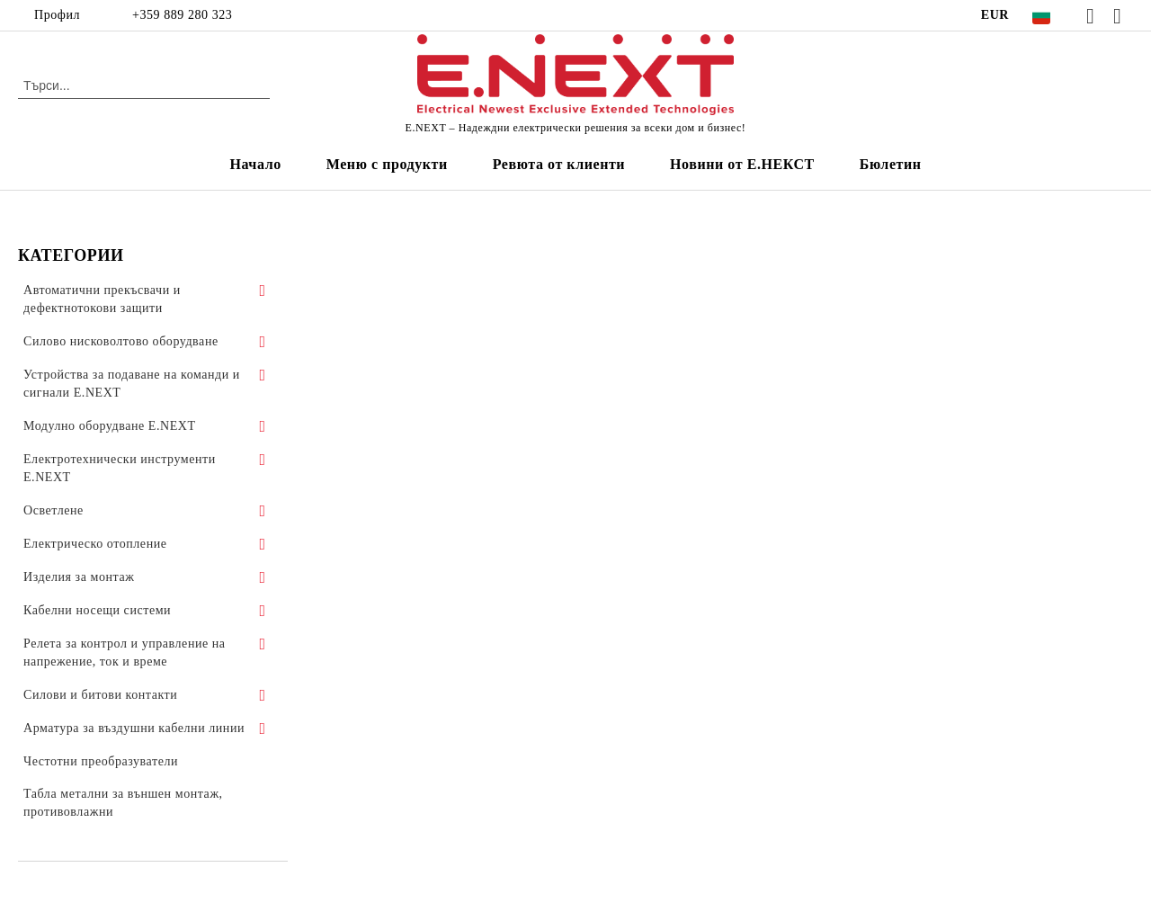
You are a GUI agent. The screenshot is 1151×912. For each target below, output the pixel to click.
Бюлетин (891, 164)
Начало (255, 164)
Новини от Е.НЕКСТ (742, 164)
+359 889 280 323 (182, 15)
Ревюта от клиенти (559, 164)
